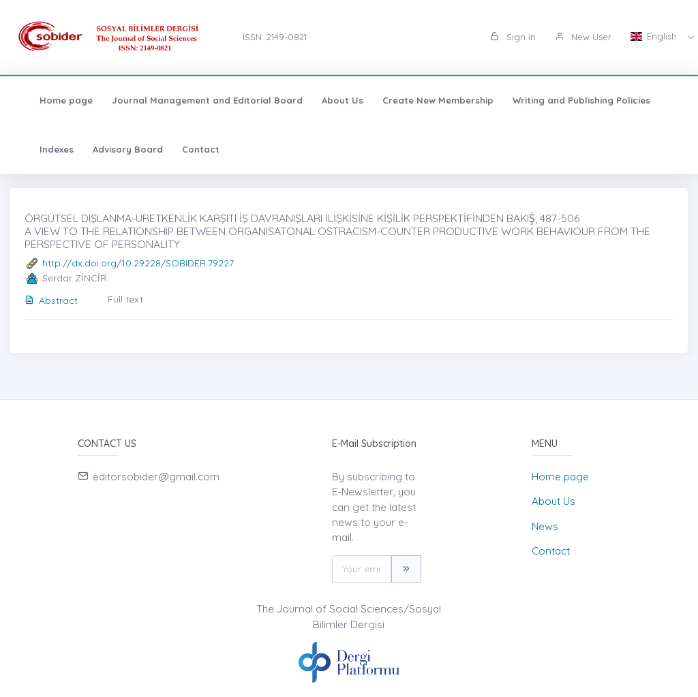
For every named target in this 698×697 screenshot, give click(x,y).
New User (583, 36)
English (655, 36)
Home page (52, 100)
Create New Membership (424, 100)
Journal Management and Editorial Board (193, 100)
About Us (329, 100)
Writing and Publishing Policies (568, 100)
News (545, 526)
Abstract (51, 300)
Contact (187, 149)
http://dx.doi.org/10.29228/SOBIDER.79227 (138, 263)
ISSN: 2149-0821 (275, 36)
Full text (125, 299)
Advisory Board (114, 149)
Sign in (513, 36)
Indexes (43, 149)
